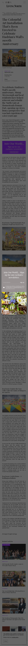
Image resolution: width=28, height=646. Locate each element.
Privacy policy (9, 286)
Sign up (22, 282)
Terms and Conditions (18, 286)
